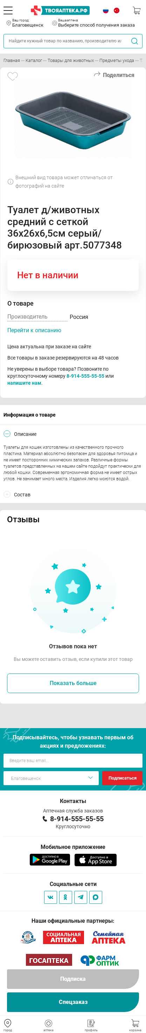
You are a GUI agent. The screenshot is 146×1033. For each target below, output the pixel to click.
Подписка (73, 979)
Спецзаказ (73, 1002)
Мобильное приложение (73, 847)
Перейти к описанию (34, 330)
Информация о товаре (30, 415)
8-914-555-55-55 (85, 376)
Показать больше (73, 683)
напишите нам (24, 383)
